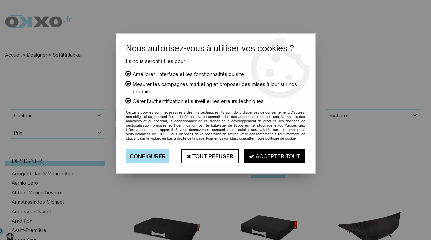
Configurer (148, 156)
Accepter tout (274, 156)
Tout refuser (210, 156)
